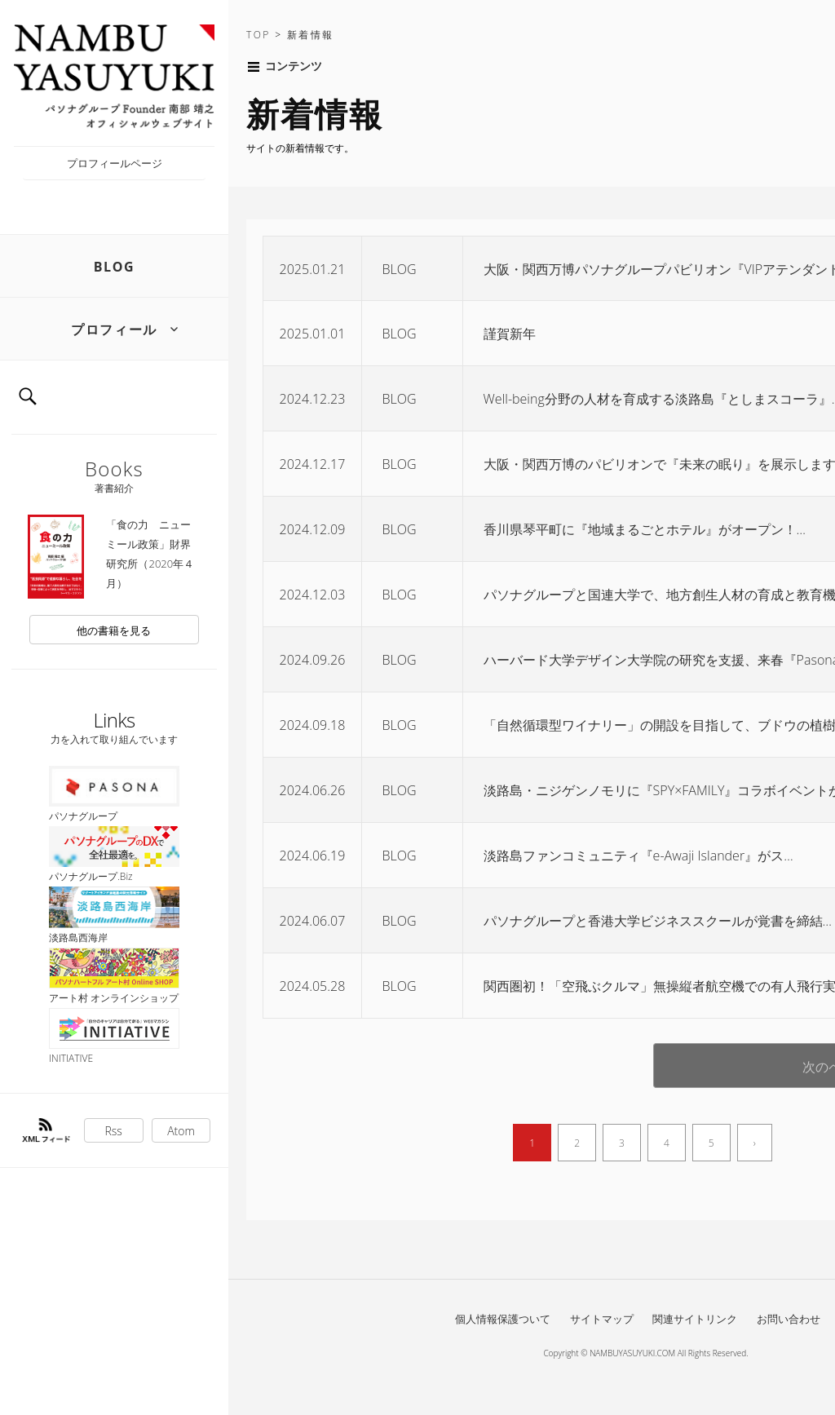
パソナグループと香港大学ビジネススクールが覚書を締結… (658, 921)
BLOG (114, 267)
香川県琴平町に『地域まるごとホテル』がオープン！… (645, 529)
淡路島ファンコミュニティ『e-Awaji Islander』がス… (638, 855)
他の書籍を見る (114, 630)
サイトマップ (602, 1318)
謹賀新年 (510, 334)
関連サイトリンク (694, 1318)
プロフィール (114, 329)
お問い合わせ (788, 1318)
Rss (113, 1131)
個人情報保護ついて (502, 1318)
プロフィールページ (114, 163)
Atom (181, 1131)
